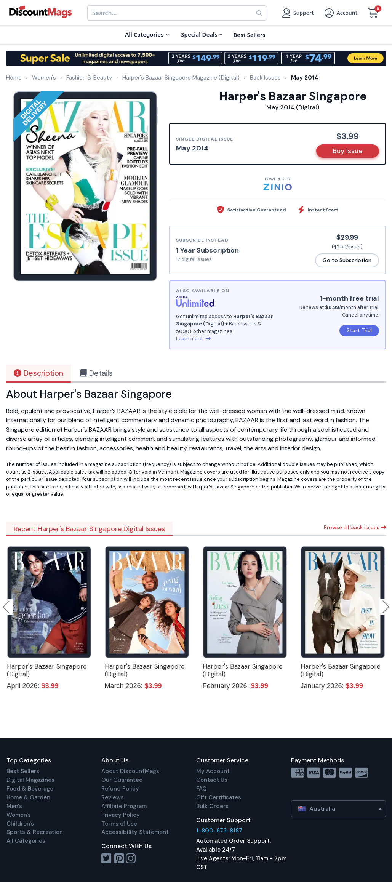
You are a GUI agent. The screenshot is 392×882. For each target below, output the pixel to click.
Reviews (112, 797)
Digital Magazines (30, 780)
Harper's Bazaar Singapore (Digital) (47, 670)
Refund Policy (120, 788)
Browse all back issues (355, 527)
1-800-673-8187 (219, 830)
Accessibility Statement (135, 832)
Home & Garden (28, 797)
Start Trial (359, 330)
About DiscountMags (130, 771)
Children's (20, 824)
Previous (6, 607)
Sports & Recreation (34, 832)
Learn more (193, 338)
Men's (14, 806)
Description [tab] (38, 373)
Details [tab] (96, 373)
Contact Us (211, 780)
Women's (18, 815)
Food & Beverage (29, 788)
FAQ (201, 788)
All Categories (25, 841)
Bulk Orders (212, 806)
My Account (213, 771)
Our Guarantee (121, 780)
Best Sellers (22, 771)
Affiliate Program (124, 806)
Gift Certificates (218, 797)
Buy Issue (348, 150)
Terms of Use (119, 824)
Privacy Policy (120, 815)
